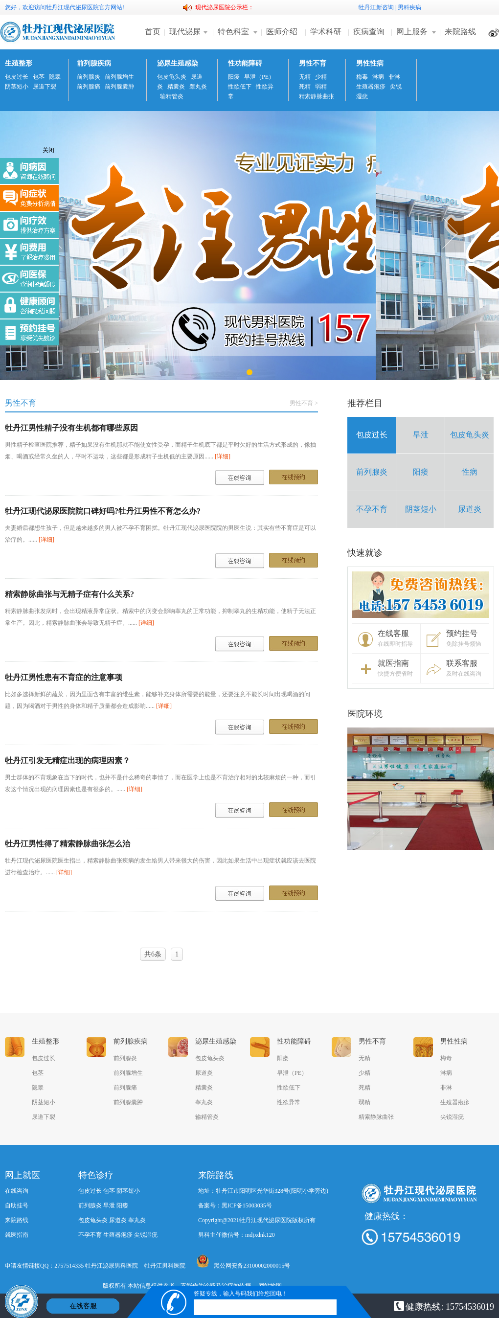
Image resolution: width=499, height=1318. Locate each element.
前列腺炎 (88, 76)
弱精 (321, 86)
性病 (469, 472)
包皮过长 (16, 76)
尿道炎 (469, 509)
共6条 (152, 954)
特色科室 (233, 31)
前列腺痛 (88, 86)
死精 (305, 86)
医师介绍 (281, 31)
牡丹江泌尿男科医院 (111, 1265)
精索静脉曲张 (316, 96)
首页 (152, 31)
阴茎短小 (16, 86)
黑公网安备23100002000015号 (243, 1261)
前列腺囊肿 (119, 86)
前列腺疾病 (94, 63)
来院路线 (460, 31)
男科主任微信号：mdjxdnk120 (236, 1234)
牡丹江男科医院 (164, 1265)
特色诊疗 (95, 1175)
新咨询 (385, 7)
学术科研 (325, 31)
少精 (321, 76)
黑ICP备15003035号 (247, 1205)
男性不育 (312, 63)
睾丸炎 (198, 86)
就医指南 (16, 1234)
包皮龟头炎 (171, 76)
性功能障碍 (245, 63)
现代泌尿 (185, 31)
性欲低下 (239, 86)
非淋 (394, 76)
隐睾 (55, 76)
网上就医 (22, 1175)
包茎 (39, 76)
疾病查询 (369, 31)
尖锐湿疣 (452, 1116)
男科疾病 (409, 7)
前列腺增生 (119, 76)
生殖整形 (18, 63)
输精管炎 (171, 96)
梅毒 (362, 76)
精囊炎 (176, 86)
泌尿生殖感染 (177, 63)
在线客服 (83, 1306)
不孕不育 (371, 509)
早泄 (421, 435)
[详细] (222, 456)
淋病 (378, 76)
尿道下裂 (44, 86)
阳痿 (234, 76)
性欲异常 (288, 1102)
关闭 (48, 150)
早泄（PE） (259, 76)
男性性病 (370, 63)
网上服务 (412, 31)
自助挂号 (16, 1205)
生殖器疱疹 (371, 86)
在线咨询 (16, 1190)
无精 (305, 76)
